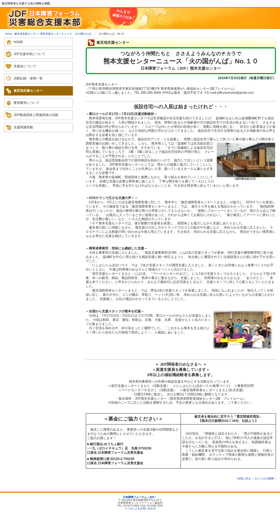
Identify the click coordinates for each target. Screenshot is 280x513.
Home (8, 33)
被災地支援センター (26, 33)
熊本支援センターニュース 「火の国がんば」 (67, 33)
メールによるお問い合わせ (140, 508)
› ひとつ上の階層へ (264, 478)
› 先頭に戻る (243, 478)
